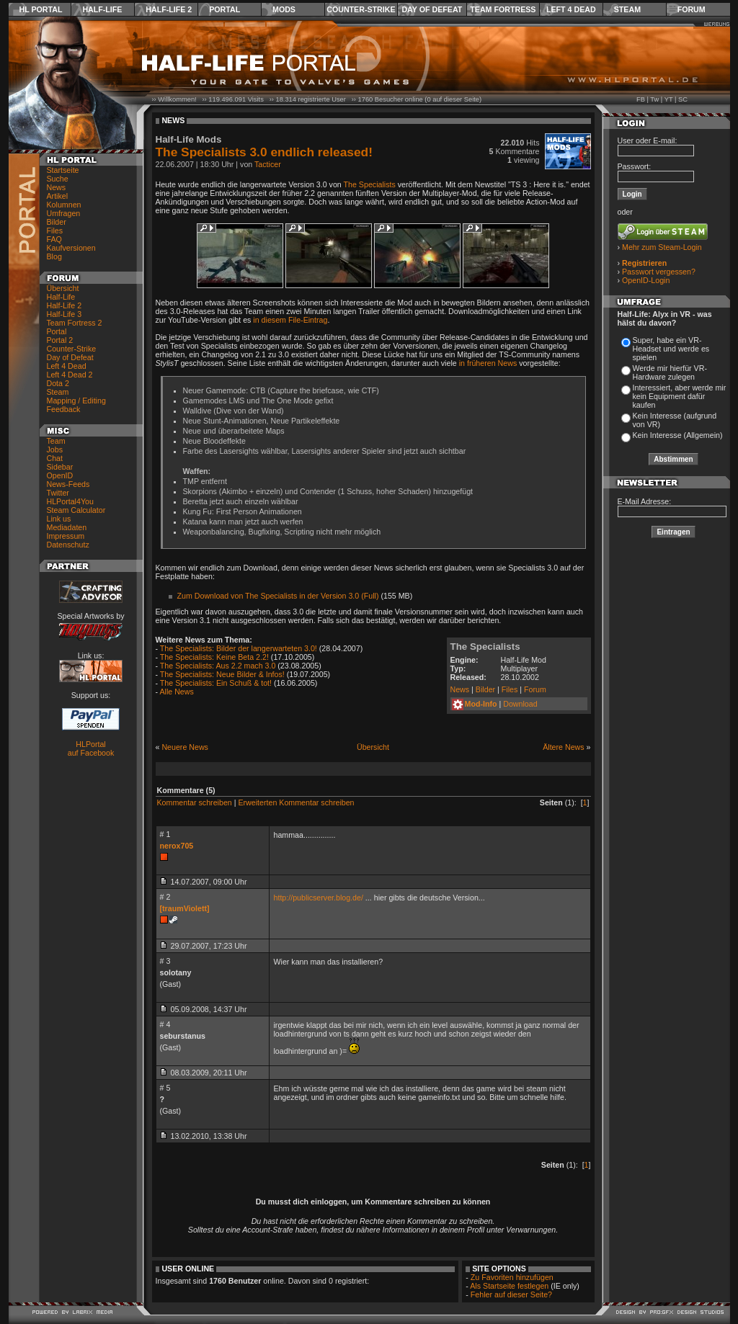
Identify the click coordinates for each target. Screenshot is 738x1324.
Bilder (56, 222)
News (56, 187)
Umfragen (64, 213)
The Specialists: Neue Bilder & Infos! (222, 674)
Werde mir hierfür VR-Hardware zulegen (670, 372)
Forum (691, 9)
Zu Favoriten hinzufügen (512, 1277)
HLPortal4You (70, 501)
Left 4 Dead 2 (70, 374)
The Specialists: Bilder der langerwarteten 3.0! (238, 648)
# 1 (165, 834)
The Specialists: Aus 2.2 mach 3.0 (218, 665)
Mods (283, 9)
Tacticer (267, 164)
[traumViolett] (185, 908)
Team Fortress (502, 9)
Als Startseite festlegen (509, 1285)
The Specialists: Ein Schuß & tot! (216, 683)
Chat (55, 458)
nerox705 (177, 845)
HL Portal (41, 9)
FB (640, 99)
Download (520, 703)
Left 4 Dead (571, 9)
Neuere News (184, 747)
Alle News (176, 691)
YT (668, 99)
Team (56, 441)
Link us (59, 518)
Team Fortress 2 (74, 322)
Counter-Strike (360, 9)
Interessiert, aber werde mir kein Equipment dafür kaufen (679, 396)
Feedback (64, 409)
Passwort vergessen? (658, 271)
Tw (654, 99)
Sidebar (60, 466)
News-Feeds (68, 484)
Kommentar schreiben (194, 802)
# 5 (165, 1087)
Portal (224, 9)
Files (55, 230)
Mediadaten (67, 527)
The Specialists (370, 184)
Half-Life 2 (169, 9)
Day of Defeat (431, 9)
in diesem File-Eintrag (290, 320)
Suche (57, 178)
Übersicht (63, 288)
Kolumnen (64, 204)
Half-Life (102, 9)
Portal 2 (60, 340)
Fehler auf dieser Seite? (511, 1294)
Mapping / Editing (76, 400)
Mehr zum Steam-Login (662, 247)
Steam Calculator (76, 510)
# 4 (165, 1024)
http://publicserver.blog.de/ (318, 897)
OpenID (60, 475)
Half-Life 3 (64, 314)
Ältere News (563, 747)
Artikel (57, 196)
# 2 (165, 897)
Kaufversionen (71, 247)
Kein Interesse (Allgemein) (678, 435)
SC (683, 99)
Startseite (63, 170)
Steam (627, 9)
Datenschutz (68, 544)
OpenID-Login (646, 280)
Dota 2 (58, 383)
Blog (54, 256)
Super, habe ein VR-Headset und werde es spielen (671, 349)
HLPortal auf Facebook (91, 748)
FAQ (54, 239)
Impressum (66, 536)
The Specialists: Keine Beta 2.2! (214, 657)
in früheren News (488, 363)
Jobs (55, 449)
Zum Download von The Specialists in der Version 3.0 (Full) (278, 595)
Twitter (58, 492)
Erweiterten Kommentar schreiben (296, 802)
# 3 (165, 961)
